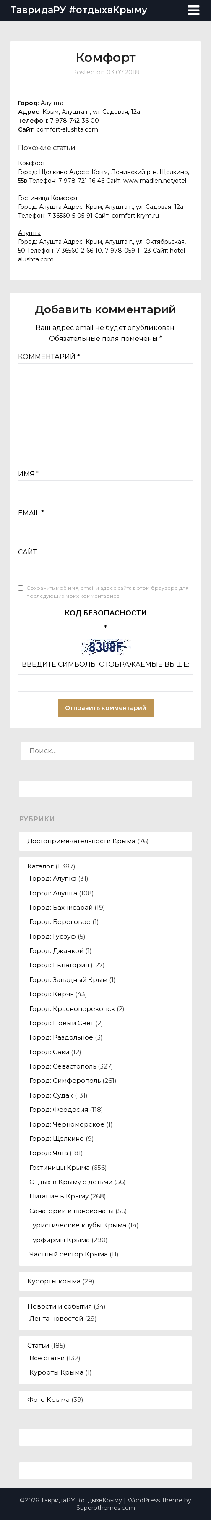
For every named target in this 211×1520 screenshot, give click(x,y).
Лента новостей (56, 1318)
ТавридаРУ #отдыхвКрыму (78, 10)
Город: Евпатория (59, 965)
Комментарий (49, 357)
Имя (28, 474)
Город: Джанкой (56, 951)
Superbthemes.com (105, 1508)
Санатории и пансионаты (71, 1211)
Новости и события (59, 1306)
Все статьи (47, 1358)
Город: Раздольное (61, 1037)
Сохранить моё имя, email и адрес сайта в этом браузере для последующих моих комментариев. (107, 592)
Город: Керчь (51, 994)
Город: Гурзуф (52, 936)
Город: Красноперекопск (72, 1009)
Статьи (38, 1345)
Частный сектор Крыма (68, 1254)
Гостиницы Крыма (59, 1168)
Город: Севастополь (62, 1066)
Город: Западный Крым (68, 980)
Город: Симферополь (65, 1081)
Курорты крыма (54, 1281)
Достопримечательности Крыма (81, 841)
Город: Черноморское (66, 1124)
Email (31, 513)
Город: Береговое (60, 922)
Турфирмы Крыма (59, 1240)
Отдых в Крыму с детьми (70, 1182)
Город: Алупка (52, 878)
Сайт (27, 552)
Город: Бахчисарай (61, 907)
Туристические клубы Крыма (77, 1225)
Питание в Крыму (59, 1196)
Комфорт (31, 163)
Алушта (52, 103)
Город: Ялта (48, 1153)
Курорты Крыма (56, 1372)
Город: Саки (49, 1052)
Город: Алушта (53, 893)
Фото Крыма (48, 1400)
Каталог (40, 866)
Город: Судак (51, 1095)
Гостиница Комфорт (48, 198)
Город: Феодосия (58, 1110)
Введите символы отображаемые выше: (105, 664)
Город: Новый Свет (61, 1023)
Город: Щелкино (56, 1139)
